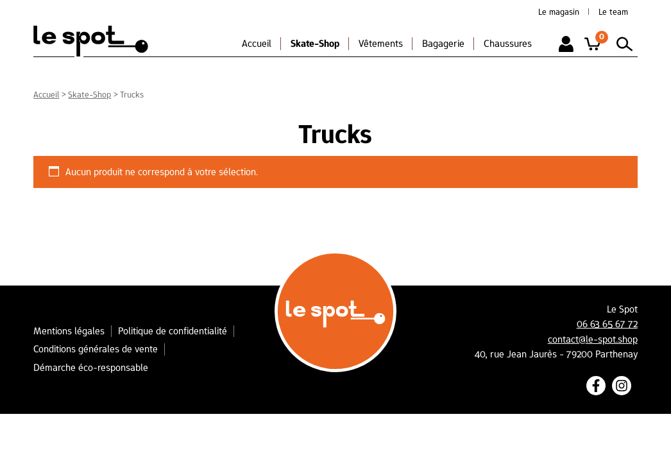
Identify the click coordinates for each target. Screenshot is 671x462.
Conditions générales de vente (95, 348)
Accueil (256, 43)
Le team (613, 11)
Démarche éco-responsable (90, 367)
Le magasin (558, 11)
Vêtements (381, 43)
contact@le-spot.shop (593, 339)
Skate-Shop (315, 43)
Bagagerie (443, 43)
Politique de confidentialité (172, 331)
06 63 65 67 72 (607, 324)
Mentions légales (69, 331)
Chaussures (508, 43)
